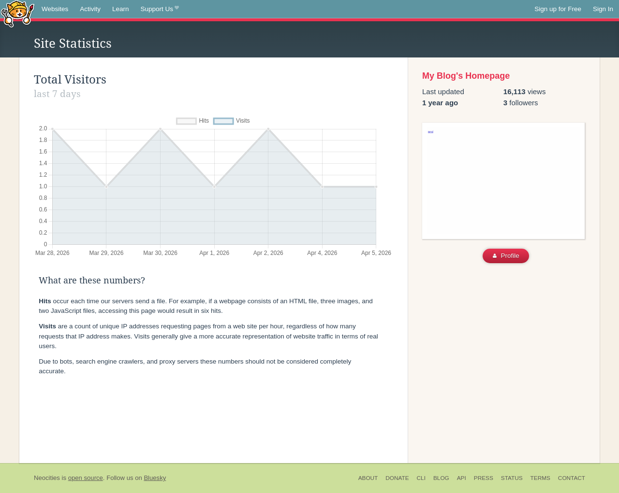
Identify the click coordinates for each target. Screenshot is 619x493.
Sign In (603, 9)
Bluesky (155, 477)
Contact (571, 478)
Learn (120, 9)
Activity (90, 9)
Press (483, 478)
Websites (55, 9)
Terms (540, 478)
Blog (441, 478)
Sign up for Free (557, 9)
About (368, 478)
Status (512, 478)
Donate (397, 478)
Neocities (47, 477)
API (461, 478)
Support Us (160, 9)
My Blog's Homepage (466, 76)
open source (85, 477)
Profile (506, 255)
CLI (421, 478)
